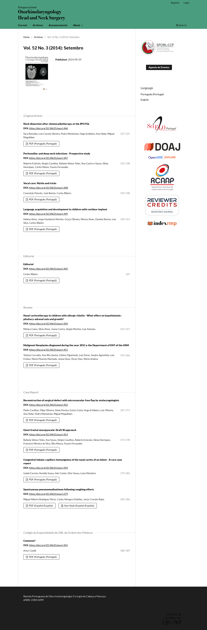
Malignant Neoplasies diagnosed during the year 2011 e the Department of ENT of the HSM (76, 345)
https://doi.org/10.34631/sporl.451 (48, 349)
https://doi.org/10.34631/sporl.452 (48, 404)
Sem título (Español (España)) (79, 505)
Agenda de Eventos (159, 67)
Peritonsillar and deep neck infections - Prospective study (56, 153)
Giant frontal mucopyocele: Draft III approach (49, 429)
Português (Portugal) (152, 94)
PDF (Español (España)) (40, 505)
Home (26, 37)
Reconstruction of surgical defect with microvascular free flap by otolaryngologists (71, 400)
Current (22, 25)
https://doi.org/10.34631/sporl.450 (48, 323)
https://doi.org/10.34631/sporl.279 (48, 493)
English (145, 99)
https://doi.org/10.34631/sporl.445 (48, 268)
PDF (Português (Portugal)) (42, 143)
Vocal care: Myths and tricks (39, 183)
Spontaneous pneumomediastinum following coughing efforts (58, 489)
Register (175, 2)
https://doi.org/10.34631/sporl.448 (48, 187)
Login (186, 2)
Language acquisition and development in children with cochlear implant (65, 209)
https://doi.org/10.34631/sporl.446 (48, 128)
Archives (38, 25)
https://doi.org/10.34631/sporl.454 (48, 467)
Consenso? (29, 540)
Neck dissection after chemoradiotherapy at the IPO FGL (56, 123)
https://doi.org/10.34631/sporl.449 (48, 213)
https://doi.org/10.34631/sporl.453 (48, 434)
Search (181, 25)
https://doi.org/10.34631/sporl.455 (48, 545)
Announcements (58, 25)
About (77, 25)
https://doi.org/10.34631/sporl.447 (48, 157)
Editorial (28, 264)
